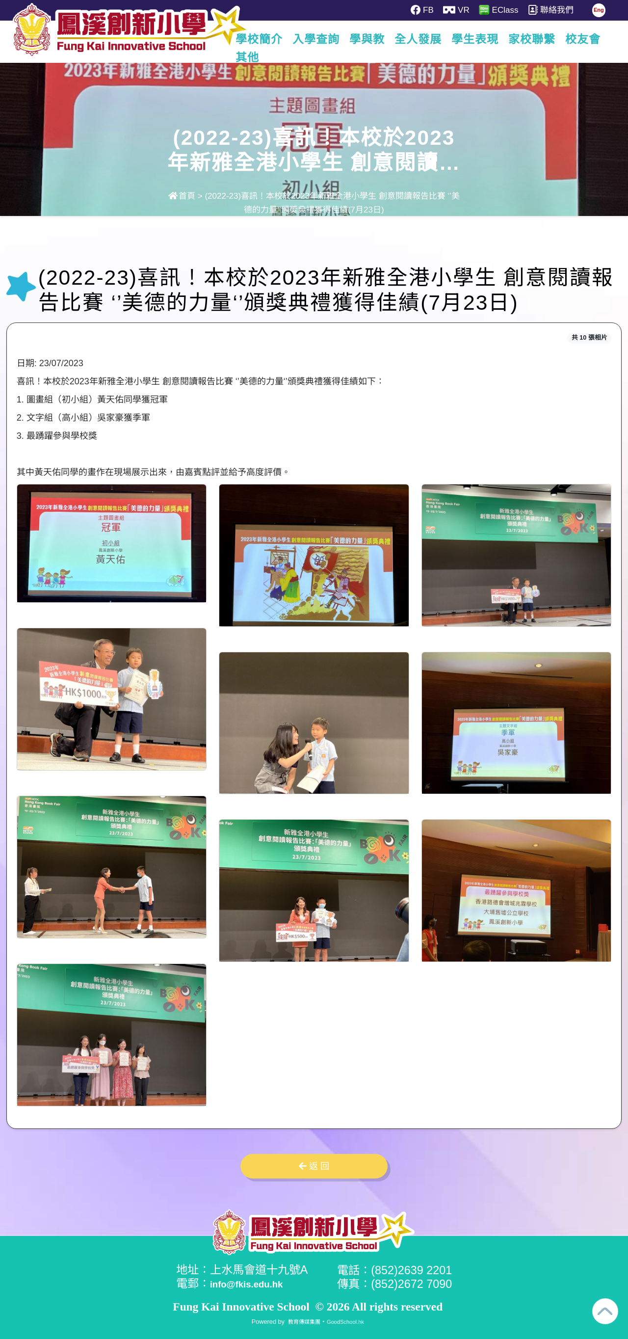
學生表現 (477, 39)
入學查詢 (318, 39)
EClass (504, 10)
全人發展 (420, 39)
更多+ (585, 39)
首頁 (181, 196)
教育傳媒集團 (301, 1320)
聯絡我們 (559, 10)
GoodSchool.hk (348, 1320)
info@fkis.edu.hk (256, 1283)
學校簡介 (261, 39)
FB (423, 10)
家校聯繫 (534, 39)
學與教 (369, 39)
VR (460, 10)
